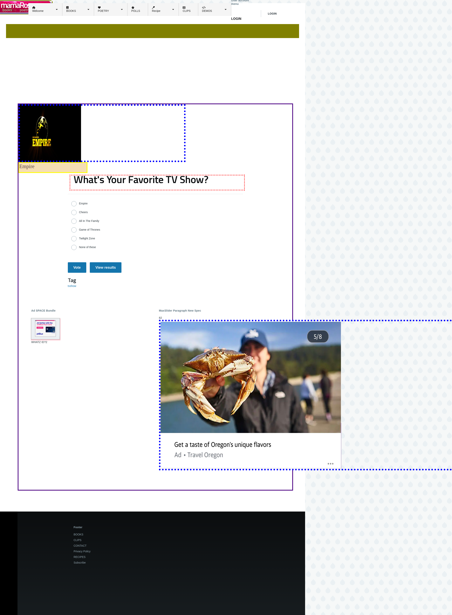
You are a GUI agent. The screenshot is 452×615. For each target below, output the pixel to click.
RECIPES (80, 557)
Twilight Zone (87, 238)
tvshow (72, 286)
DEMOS (207, 9)
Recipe (156, 9)
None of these (87, 247)
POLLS (135, 9)
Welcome (38, 9)
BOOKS (71, 9)
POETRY (103, 9)
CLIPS (186, 9)
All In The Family (89, 220)
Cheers (83, 212)
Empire (83, 203)
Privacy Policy (82, 551)
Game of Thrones (89, 229)
